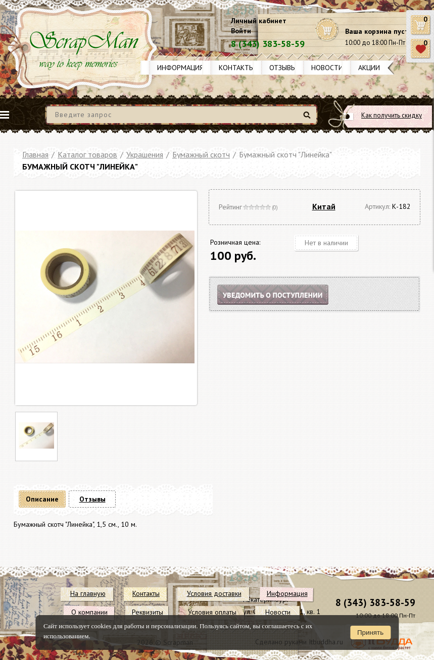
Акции (369, 67)
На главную (88, 593)
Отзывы (282, 67)
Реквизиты (147, 612)
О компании (89, 612)
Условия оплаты (212, 612)
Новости (327, 67)
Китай (323, 206)
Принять (370, 632)
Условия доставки (214, 593)
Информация (180, 67)
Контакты (236, 67)
